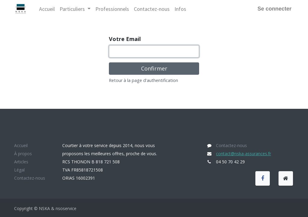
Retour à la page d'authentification (143, 80)
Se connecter (274, 9)
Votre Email (125, 38)
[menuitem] (47, 8)
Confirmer (154, 68)
